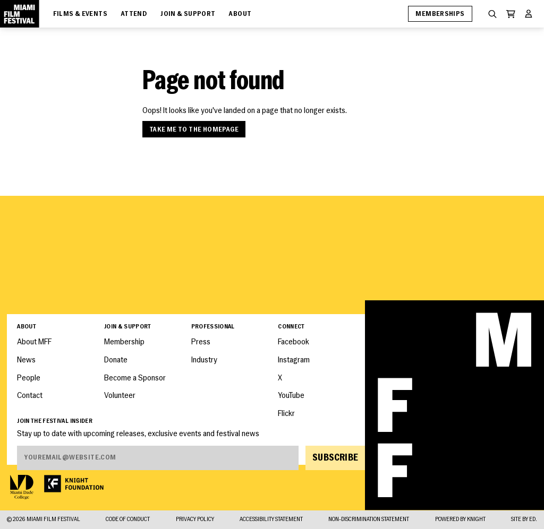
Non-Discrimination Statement (368, 520)
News (26, 361)
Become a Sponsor (135, 379)
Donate (116, 361)
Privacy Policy (195, 520)
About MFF (34, 342)
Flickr (286, 414)
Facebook (293, 342)
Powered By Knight (460, 520)
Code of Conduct (128, 520)
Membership (124, 342)
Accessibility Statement (271, 520)
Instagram (294, 361)
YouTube (291, 396)
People (28, 379)
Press (200, 342)
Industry (204, 361)
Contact (29, 396)
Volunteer (119, 396)
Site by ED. (524, 520)
